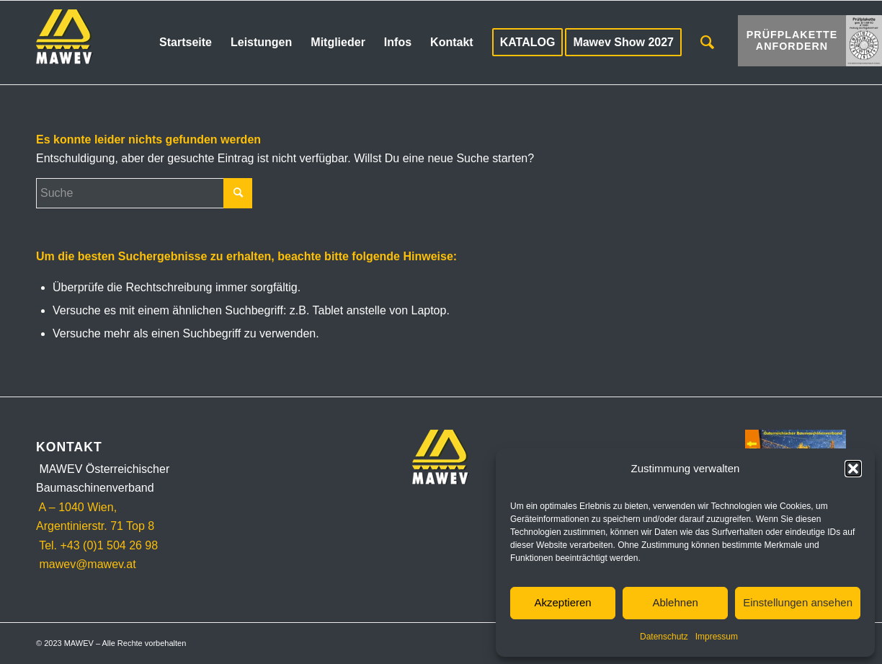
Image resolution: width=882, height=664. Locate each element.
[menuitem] (185, 42)
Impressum (716, 637)
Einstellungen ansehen (797, 602)
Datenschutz (664, 637)
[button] (853, 468)
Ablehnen (675, 602)
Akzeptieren (562, 602)
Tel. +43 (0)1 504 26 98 (97, 545)
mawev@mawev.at (86, 564)
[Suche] (707, 42)
